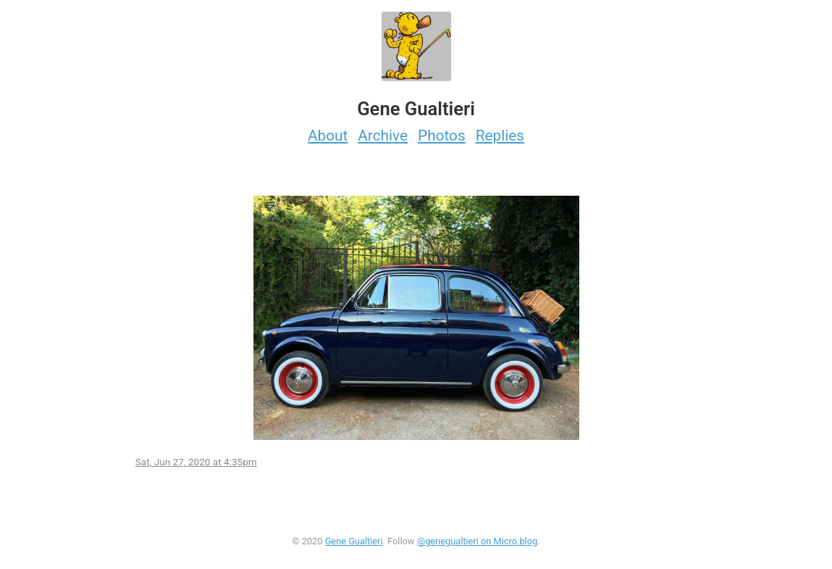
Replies (500, 135)
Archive (383, 135)
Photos (442, 135)
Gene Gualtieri (354, 541)
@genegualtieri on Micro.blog (477, 541)
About (328, 135)
